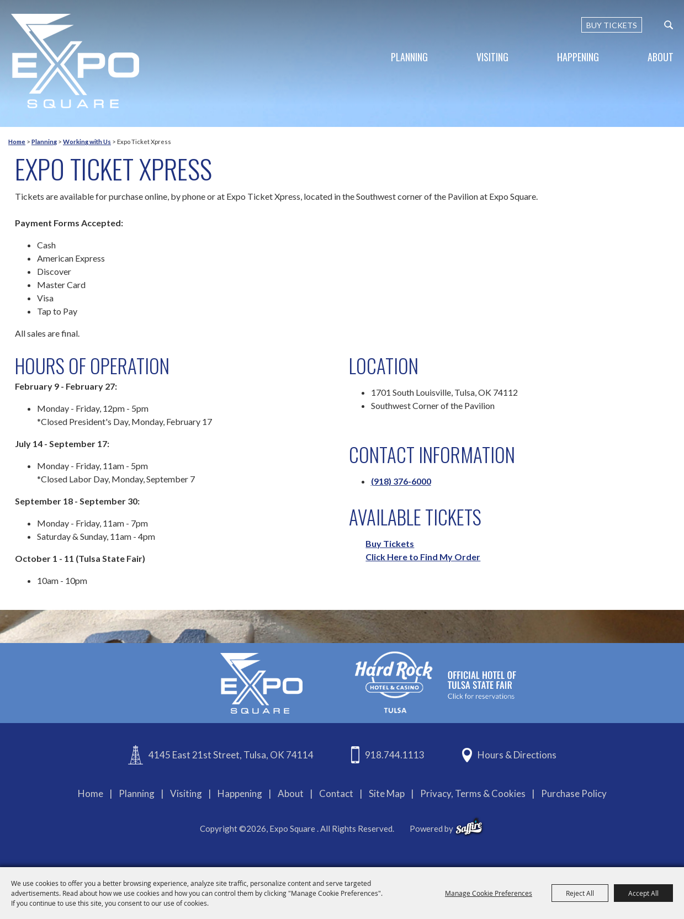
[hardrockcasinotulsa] (435, 682)
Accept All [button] (643, 893)
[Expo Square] (75, 61)
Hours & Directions (517, 755)
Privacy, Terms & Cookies (473, 793)
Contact (336, 793)
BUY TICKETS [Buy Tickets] (611, 25)
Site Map (387, 793)
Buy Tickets (389, 543)
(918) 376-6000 (401, 481)
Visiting (492, 57)
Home (16, 141)
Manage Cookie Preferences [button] (488, 893)
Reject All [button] (580, 893)
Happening (578, 57)
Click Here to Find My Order (422, 556)
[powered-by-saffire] (469, 827)
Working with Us (87, 141)
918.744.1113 (395, 755)
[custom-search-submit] (668, 25)
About (661, 57)
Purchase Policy (574, 793)
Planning (409, 57)
